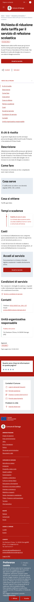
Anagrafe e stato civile (9, 469)
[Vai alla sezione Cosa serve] (17, 96)
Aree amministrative (9, 439)
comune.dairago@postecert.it (12, 550)
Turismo (5, 501)
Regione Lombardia (8, 2)
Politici (5, 447)
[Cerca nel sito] (30, 8)
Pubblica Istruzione (9, 329)
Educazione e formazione (18, 16)
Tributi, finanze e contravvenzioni (13, 498)
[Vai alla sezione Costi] (17, 107)
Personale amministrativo (10, 450)
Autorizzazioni (7, 475)
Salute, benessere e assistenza (12, 495)
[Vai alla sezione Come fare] (17, 93)
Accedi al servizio (17, 270)
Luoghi (5, 530)
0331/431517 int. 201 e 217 (18, 305)
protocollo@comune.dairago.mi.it (14, 310)
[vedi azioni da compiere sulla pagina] (15, 70)
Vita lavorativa (7, 504)
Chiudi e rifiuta (26, 564)
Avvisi (4, 520)
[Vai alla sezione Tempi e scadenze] (17, 104)
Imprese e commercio (9, 489)
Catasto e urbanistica (9, 478)
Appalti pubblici (7, 472)
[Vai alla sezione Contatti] (17, 118)
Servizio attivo (6, 42)
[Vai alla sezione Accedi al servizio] (17, 111)
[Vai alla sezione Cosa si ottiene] (17, 100)
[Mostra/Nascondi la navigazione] (4, 7)
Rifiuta (15, 598)
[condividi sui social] (5, 70)
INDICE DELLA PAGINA (17, 81)
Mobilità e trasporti (8, 492)
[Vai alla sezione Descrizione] (17, 89)
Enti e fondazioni (8, 444)
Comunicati (6, 517)
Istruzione (4, 346)
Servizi (8, 16)
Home (2, 16)
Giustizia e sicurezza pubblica (11, 486)
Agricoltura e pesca (8, 463)
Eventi (5, 532)
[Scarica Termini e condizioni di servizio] (11, 294)
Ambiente (6, 466)
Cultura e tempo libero (9, 481)
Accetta (26, 598)
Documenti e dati (8, 453)
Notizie (5, 514)
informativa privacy (9, 595)
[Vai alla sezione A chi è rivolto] (17, 86)
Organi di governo (8, 436)
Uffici (4, 441)
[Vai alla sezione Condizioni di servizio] (17, 114)
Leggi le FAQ (6, 556)
